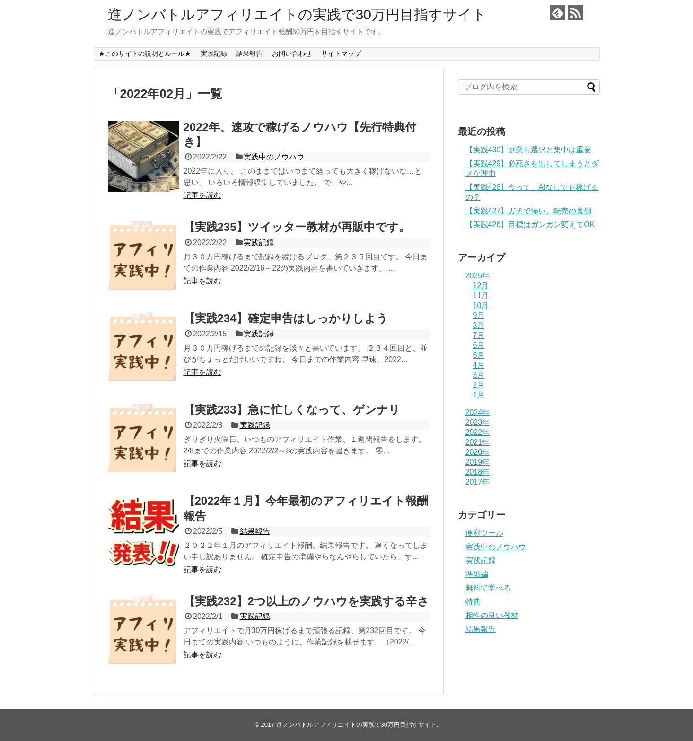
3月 (479, 375)
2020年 (477, 452)
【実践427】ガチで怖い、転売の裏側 (528, 211)
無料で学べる (488, 588)
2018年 (477, 472)
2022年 (477, 432)
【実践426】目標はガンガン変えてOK (530, 225)
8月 (479, 325)
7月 (479, 335)
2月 (479, 385)
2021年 (477, 442)
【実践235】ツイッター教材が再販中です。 (297, 227)
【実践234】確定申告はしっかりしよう (286, 318)
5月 (479, 355)
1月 (479, 395)
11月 (481, 295)
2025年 (477, 276)
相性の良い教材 (491, 615)
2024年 (477, 412)
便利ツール (484, 533)
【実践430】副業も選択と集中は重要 (528, 150)
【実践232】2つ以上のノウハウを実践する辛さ (306, 601)
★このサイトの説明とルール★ (144, 53)
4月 (479, 365)
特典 (473, 602)
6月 (479, 345)
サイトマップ (341, 53)
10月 (481, 305)
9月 (479, 315)
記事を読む (202, 195)
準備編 (476, 574)
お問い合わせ (292, 53)
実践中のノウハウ (274, 157)
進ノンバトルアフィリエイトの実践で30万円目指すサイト (297, 14)
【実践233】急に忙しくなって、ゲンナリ (292, 409)
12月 (481, 286)
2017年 (477, 482)
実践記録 (214, 53)
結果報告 (249, 53)
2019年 (477, 462)
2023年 (477, 422)
